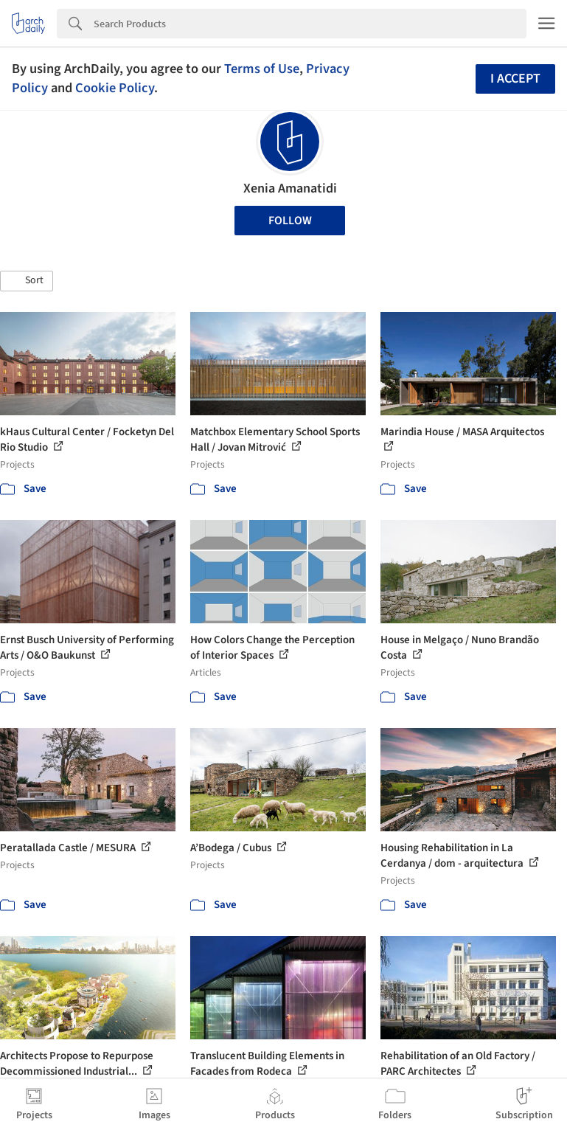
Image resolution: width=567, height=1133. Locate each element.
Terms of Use (261, 68)
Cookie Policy (114, 87)
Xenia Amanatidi (290, 188)
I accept (515, 78)
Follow (290, 220)
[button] (26, 281)
